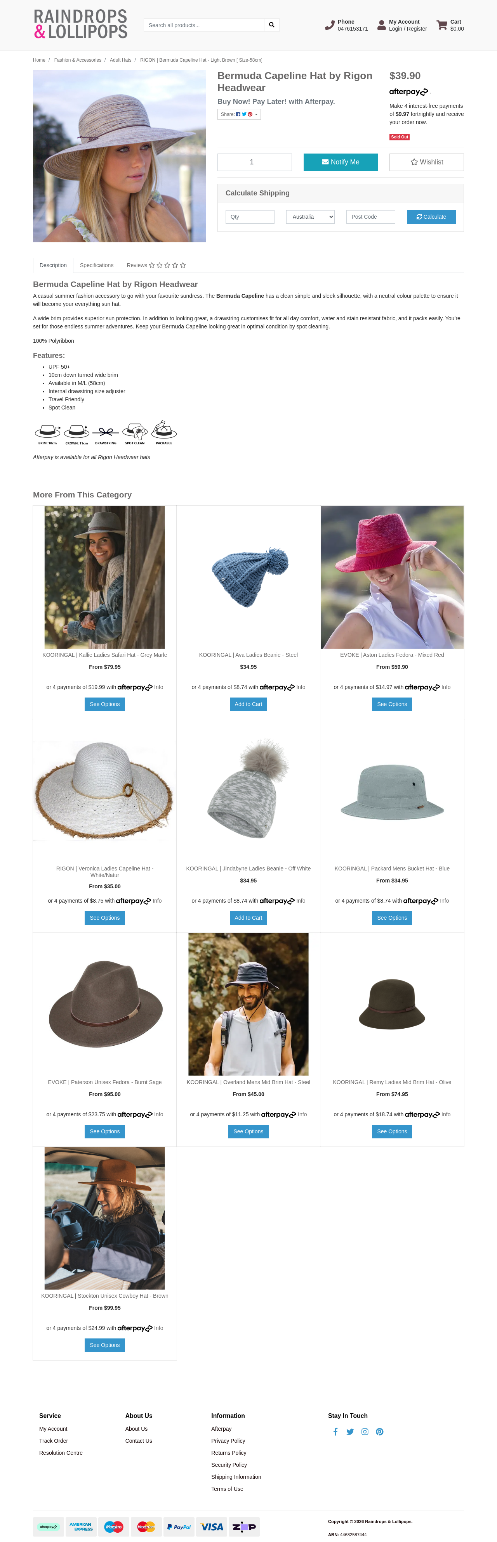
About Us (136, 1429)
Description (53, 265)
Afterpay (221, 1429)
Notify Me (341, 162)
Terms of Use (227, 1489)
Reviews (156, 265)
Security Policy (229, 1465)
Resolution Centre (61, 1453)
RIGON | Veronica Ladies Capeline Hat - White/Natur (104, 871)
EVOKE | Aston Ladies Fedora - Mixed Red (392, 655)
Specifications (96, 265)
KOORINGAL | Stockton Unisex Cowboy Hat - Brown (105, 1296)
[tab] (53, 265)
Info (158, 687)
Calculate (431, 217)
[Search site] (272, 25)
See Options (105, 704)
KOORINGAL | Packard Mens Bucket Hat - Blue (392, 868)
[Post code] (370, 217)
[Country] (310, 217)
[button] (346, 25)
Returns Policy (228, 1453)
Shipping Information (236, 1477)
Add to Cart (248, 704)
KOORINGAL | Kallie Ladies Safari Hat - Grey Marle (104, 655)
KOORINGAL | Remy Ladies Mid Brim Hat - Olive (392, 1082)
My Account (53, 1429)
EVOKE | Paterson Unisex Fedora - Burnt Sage (105, 1082)
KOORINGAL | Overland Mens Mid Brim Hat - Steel (248, 1082)
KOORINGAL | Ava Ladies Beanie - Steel (248, 655)
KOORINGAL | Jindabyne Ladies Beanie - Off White (248, 868)
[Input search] (204, 25)
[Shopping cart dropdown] (450, 25)
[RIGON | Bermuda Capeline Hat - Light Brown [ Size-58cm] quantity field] (254, 162)
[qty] (250, 217)
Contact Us (138, 1441)
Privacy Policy (228, 1441)
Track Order (53, 1441)
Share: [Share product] (237, 114)
